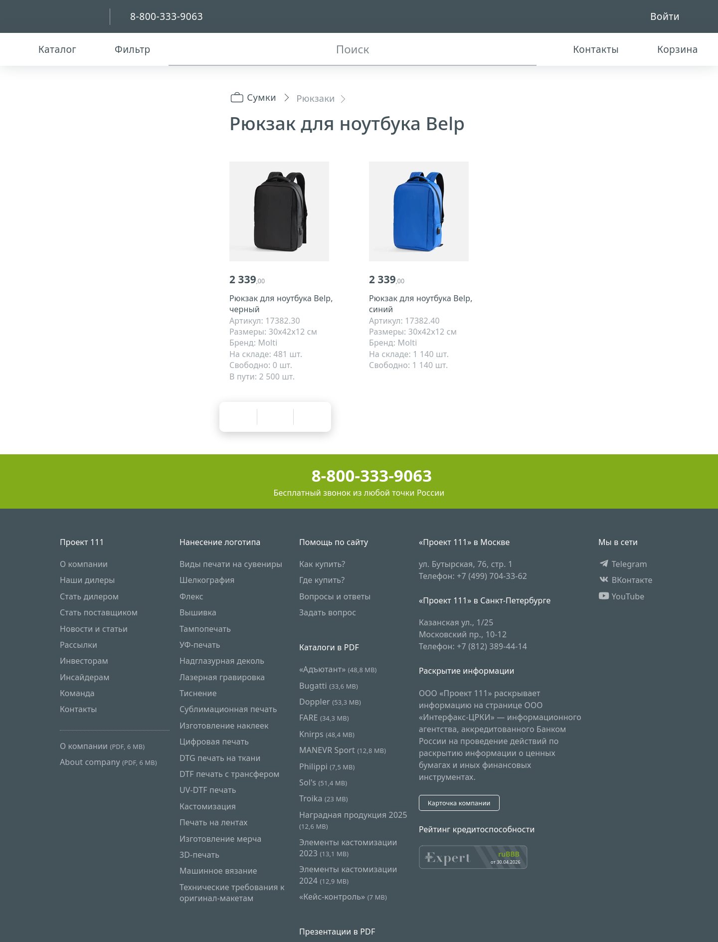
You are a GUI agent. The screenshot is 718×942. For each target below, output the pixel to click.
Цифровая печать (214, 741)
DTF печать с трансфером (230, 773)
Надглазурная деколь (222, 660)
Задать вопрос (327, 612)
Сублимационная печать (228, 709)
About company (108, 761)
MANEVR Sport (342, 750)
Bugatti (328, 685)
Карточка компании (459, 802)
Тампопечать (205, 628)
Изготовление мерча (221, 838)
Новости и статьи (94, 628)
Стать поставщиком (99, 612)
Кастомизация (208, 806)
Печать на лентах (214, 822)
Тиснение (198, 693)
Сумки (252, 97)
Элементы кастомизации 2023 (348, 848)
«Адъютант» (338, 669)
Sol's (323, 782)
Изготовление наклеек (224, 725)
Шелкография (207, 579)
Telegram (622, 564)
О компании (84, 564)
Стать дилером (89, 596)
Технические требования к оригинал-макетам (232, 893)
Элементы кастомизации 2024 (348, 875)
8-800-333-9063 (359, 475)
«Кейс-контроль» (343, 896)
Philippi (327, 766)
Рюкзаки (316, 98)
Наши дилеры (87, 579)
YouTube (621, 596)
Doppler (330, 701)
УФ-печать (200, 644)
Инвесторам (84, 660)
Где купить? (322, 579)
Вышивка (198, 612)
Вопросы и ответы (335, 596)
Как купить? (322, 564)
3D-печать (199, 854)
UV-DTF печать (208, 789)
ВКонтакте (625, 579)
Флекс (191, 596)
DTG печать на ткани (220, 758)
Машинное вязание (218, 870)
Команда (77, 693)
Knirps (327, 734)
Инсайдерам (85, 677)
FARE (324, 718)
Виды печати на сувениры (231, 564)
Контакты (78, 709)
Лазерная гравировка (222, 677)
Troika (323, 798)
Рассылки (78, 644)
